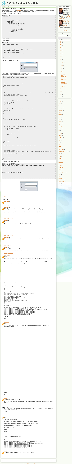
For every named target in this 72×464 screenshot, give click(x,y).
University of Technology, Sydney (64, 18)
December (63, 60)
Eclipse (60, 112)
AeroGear (60, 101)
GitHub (60, 115)
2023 (61, 44)
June (62, 68)
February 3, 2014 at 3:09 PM (9, 424)
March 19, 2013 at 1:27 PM (8, 311)
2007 (61, 96)
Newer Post (4, 452)
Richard (5, 211)
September (63, 63)
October (62, 62)
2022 (61, 45)
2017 (61, 53)
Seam (60, 165)
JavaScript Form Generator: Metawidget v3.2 (64, 82)
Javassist (60, 135)
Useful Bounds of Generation (64, 179)
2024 (61, 42)
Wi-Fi (59, 183)
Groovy (60, 117)
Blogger (45, 461)
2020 (61, 48)
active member (65, 11)
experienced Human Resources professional (66, 21)
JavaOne (60, 133)
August (62, 65)
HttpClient (60, 126)
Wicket (60, 185)
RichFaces (60, 163)
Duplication (60, 110)
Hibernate (60, 121)
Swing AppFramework (62, 172)
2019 (61, 50)
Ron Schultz (6, 192)
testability (60, 178)
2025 (61, 41)
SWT (59, 176)
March (62, 73)
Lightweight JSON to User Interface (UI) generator (64, 78)
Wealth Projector (61, 181)
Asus (59, 105)
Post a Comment (6, 447)
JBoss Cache (61, 137)
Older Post (53, 452)
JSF (59, 144)
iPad (59, 130)
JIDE (59, 142)
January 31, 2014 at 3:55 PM (9, 405)
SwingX (60, 174)
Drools (60, 108)
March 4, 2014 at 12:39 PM (8, 445)
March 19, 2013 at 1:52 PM (8, 387)
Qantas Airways (65, 25)
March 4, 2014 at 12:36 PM (8, 440)
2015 (61, 56)
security (60, 169)
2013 (61, 59)
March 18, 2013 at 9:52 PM (8, 244)
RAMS (59, 26)
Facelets (60, 114)
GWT (59, 119)
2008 (61, 94)
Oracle (60, 158)
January (62, 86)
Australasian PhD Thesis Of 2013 (65, 16)
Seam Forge (61, 167)
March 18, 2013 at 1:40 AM (8, 209)
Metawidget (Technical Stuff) (63, 151)
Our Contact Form (64, 30)
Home (29, 452)
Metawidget (19, 10)
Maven (60, 147)
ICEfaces (60, 128)
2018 (61, 51)
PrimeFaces (61, 162)
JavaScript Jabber (67, 15)
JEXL (59, 140)
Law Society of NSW (66, 25)
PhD (59, 160)
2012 (61, 88)
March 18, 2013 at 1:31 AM (8, 196)
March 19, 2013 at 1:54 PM (8, 395)
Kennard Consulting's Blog (22, 2)
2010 (61, 91)
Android (60, 103)
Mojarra (60, 153)
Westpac (67, 24)
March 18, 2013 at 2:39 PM (8, 236)
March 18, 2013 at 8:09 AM (8, 226)
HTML (60, 124)
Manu (5, 397)
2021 (61, 47)
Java (59, 131)
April (61, 71)
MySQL (60, 156)
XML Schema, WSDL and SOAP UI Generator (13, 8)
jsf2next (60, 146)
